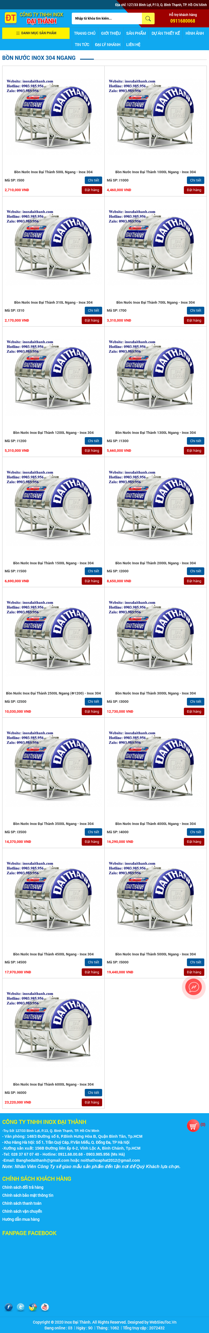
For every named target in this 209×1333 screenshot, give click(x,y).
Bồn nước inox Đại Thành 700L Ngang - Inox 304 (156, 302)
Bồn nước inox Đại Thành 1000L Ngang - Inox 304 (155, 172)
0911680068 (182, 20)
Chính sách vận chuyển (22, 1211)
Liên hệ (133, 44)
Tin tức (82, 44)
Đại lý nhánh (107, 44)
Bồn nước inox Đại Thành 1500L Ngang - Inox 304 (53, 563)
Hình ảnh (195, 33)
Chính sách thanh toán (21, 1203)
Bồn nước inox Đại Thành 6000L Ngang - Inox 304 (53, 1084)
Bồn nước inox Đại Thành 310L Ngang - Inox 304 (53, 302)
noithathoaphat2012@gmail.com (110, 1160)
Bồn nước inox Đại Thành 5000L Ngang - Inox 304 (155, 954)
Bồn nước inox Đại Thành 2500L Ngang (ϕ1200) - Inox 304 (53, 693)
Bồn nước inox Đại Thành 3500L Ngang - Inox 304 (53, 824)
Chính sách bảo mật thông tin (27, 1195)
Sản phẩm (136, 33)
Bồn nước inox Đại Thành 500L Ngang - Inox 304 (53, 172)
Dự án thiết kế (166, 33)
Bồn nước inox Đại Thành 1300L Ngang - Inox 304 (155, 433)
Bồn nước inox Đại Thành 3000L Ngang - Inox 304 (155, 693)
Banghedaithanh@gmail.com (43, 1160)
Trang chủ (84, 33)
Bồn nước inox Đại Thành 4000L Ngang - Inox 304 (155, 824)
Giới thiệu (110, 33)
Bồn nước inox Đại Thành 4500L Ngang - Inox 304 (53, 954)
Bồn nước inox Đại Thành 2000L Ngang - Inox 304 (155, 563)
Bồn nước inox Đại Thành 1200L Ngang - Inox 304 (53, 433)
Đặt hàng (92, 190)
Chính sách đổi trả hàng (22, 1187)
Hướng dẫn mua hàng (20, 1219)
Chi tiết (93, 180)
